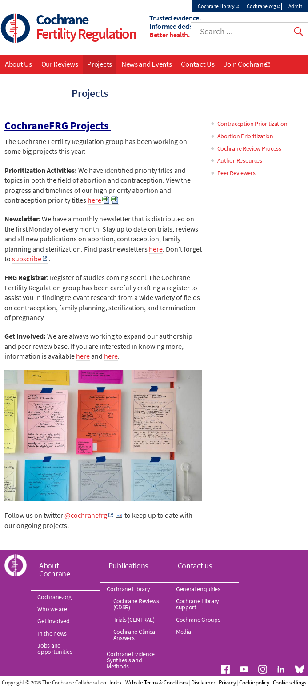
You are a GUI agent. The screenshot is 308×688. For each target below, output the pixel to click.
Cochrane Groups (198, 620)
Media (183, 632)
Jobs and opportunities (54, 648)
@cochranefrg (85, 515)
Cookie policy (254, 682)
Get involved (53, 621)
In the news (52, 633)
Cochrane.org (261, 6)
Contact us (195, 565)
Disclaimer (203, 682)
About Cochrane (54, 569)
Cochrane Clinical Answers (135, 635)
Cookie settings (290, 682)
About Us (18, 64)
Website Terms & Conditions (156, 682)
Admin (295, 6)
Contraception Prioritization (252, 124)
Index (115, 682)
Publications (128, 565)
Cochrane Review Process (249, 148)
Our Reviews (59, 64)
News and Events (146, 64)
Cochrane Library (216, 6)
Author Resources (239, 160)
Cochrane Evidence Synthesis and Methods (131, 660)
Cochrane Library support (197, 604)
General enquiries (198, 589)
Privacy (227, 682)
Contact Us (197, 64)
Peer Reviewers (236, 173)
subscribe (26, 258)
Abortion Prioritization (245, 136)
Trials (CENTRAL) (134, 620)
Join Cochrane (245, 64)
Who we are (52, 609)
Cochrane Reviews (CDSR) (136, 604)
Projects (99, 64)
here (94, 200)
